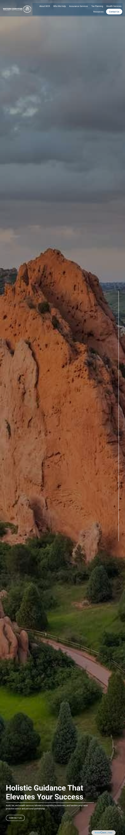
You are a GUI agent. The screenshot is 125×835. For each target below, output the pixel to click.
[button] (44, 4)
